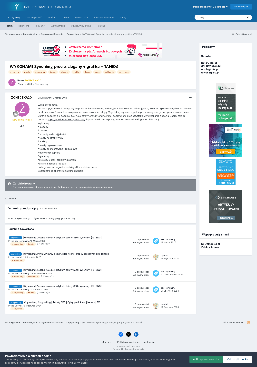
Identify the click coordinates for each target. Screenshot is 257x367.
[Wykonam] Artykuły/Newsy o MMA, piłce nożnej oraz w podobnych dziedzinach (66, 254)
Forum (9, 25)
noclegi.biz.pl (209, 69)
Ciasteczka (149, 342)
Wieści (51, 17)
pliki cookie (47, 359)
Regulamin (40, 25)
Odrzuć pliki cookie (237, 359)
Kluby (123, 17)
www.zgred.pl (210, 72)
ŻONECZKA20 (21, 97)
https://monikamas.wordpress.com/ (66, 119)
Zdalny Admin (210, 247)
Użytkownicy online (81, 25)
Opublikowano (52, 97)
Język (106, 342)
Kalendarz (24, 25)
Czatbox (65, 17)
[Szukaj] (211, 17)
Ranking (101, 25)
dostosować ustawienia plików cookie (129, 359)
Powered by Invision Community (128, 349)
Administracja (58, 25)
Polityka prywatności (128, 342)
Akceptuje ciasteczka (206, 359)
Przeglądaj (14, 19)
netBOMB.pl (209, 62)
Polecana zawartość (104, 17)
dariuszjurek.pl (210, 66)
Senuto (206, 56)
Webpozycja (81, 17)
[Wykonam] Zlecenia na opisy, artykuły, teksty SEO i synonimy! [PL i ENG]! (62, 237)
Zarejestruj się (241, 6)
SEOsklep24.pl (210, 243)
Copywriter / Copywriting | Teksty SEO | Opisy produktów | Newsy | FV (62, 302)
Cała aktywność (34, 17)
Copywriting (41, 84)
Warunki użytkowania (55, 362)
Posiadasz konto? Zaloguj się (210, 6)
